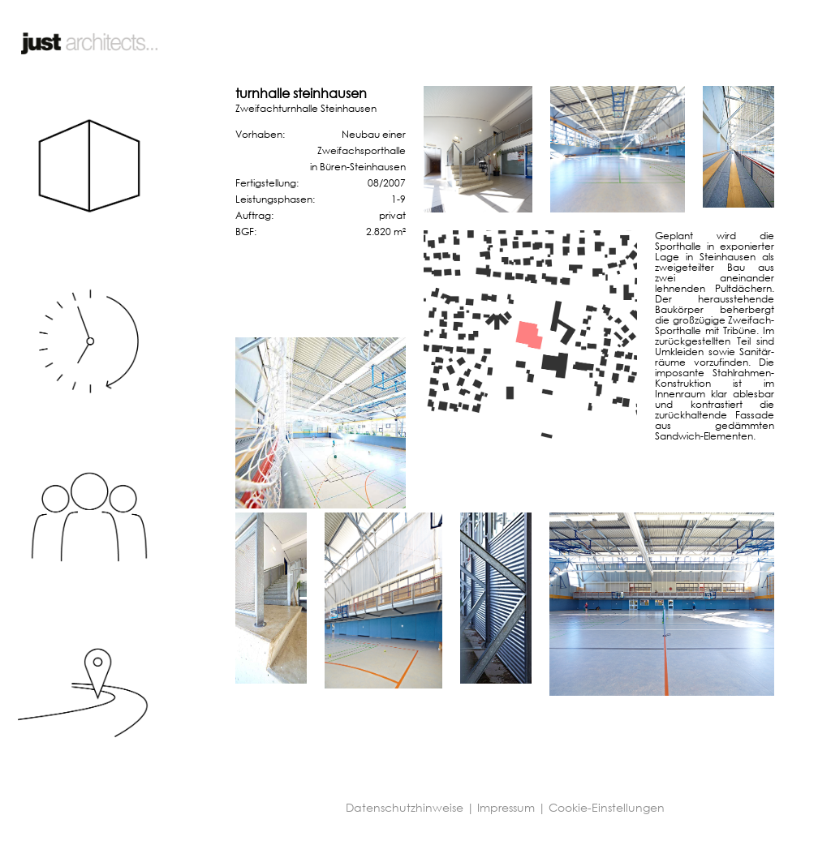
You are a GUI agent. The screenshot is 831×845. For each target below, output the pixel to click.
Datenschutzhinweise (404, 807)
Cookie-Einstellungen (607, 807)
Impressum (506, 807)
